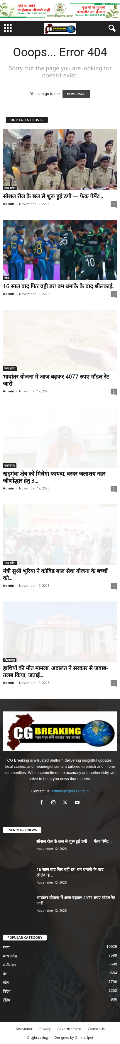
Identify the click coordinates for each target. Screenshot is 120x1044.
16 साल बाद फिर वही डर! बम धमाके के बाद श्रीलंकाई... (59, 286)
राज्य (6, 947)
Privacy (45, 1028)
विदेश (7, 991)
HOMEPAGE (76, 94)
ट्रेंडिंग (6, 1000)
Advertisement (69, 1028)
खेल (6, 278)
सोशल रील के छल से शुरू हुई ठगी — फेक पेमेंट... (53, 196)
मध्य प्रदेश (9, 188)
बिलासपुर (9, 660)
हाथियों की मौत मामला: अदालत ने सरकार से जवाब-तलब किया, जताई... (55, 671)
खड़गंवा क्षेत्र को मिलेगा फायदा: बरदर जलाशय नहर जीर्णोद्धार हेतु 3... (54, 477)
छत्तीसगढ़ (9, 465)
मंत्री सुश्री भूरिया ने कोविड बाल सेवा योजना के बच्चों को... (55, 574)
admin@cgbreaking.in (70, 791)
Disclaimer (24, 1028)
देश (5, 974)
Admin (8, 203)
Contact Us (96, 1028)
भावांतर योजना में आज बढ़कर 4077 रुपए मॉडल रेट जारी (56, 380)
